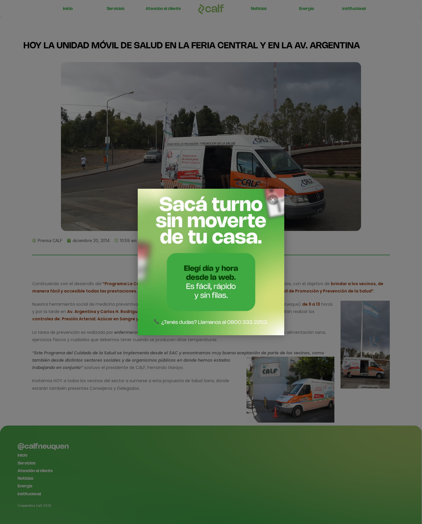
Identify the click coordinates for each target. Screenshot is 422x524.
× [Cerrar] (272, 199)
